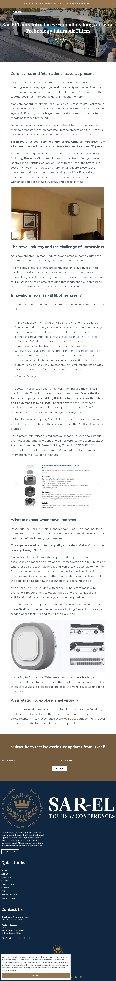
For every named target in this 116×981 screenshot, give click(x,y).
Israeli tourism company (78, 125)
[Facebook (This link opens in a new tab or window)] (15, 938)
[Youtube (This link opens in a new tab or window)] (30, 938)
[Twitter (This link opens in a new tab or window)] (25, 938)
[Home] (12, 12)
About (4, 874)
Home (4, 870)
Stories (5, 881)
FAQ (3, 891)
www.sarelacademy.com (74, 718)
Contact (6, 887)
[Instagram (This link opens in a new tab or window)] (20, 938)
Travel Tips (7, 884)
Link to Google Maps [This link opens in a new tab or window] (11, 933)
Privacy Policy (9, 894)
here (87, 3)
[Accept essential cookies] (36, 975)
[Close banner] (113, 4)
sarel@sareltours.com (18, 917)
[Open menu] (110, 13)
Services (6, 877)
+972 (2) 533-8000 (14, 920)
